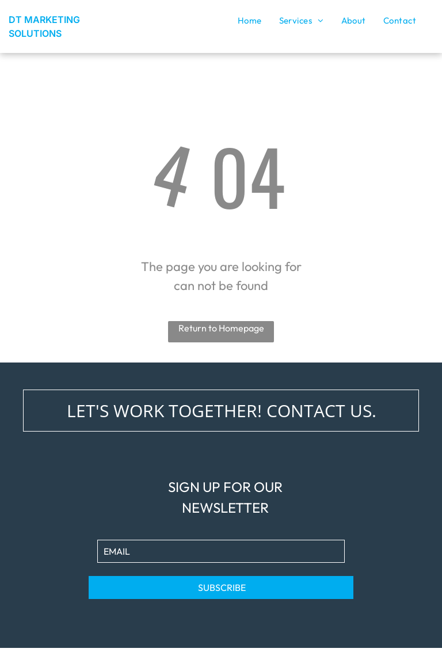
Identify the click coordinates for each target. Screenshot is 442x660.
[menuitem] (249, 20)
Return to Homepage (221, 328)
